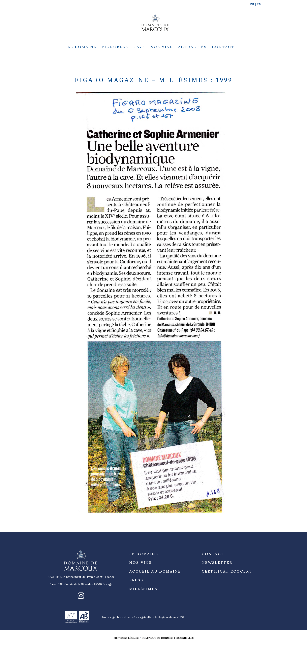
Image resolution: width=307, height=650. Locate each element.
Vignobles (115, 47)
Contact (223, 47)
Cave (139, 47)
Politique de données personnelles (168, 637)
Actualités (192, 47)
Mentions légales (126, 637)
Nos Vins (161, 47)
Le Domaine (82, 47)
